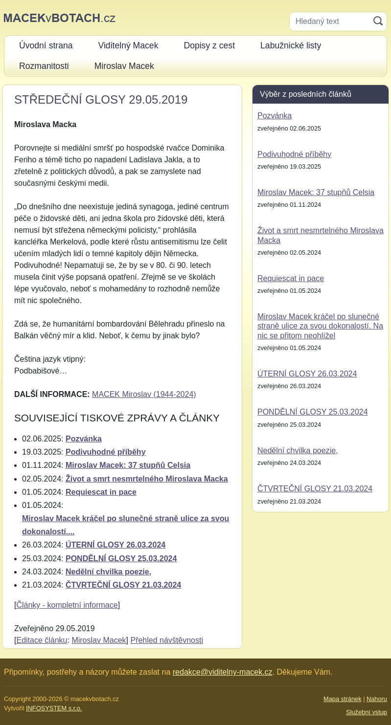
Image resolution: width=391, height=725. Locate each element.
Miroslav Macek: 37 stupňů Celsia (128, 465)
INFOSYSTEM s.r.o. (54, 708)
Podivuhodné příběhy (106, 452)
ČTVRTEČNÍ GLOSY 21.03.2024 (123, 585)
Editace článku (41, 640)
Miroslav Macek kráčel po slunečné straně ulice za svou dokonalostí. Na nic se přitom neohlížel (320, 325)
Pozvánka (84, 439)
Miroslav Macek (98, 640)
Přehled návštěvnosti (166, 640)
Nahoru (377, 699)
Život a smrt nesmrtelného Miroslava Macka (147, 479)
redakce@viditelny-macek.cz (223, 672)
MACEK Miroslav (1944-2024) (144, 394)
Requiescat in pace (101, 492)
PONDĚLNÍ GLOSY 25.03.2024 (121, 558)
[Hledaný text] (329, 21)
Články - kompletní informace (66, 605)
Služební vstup (366, 712)
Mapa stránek (342, 699)
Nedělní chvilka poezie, (108, 572)
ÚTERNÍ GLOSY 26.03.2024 (115, 545)
